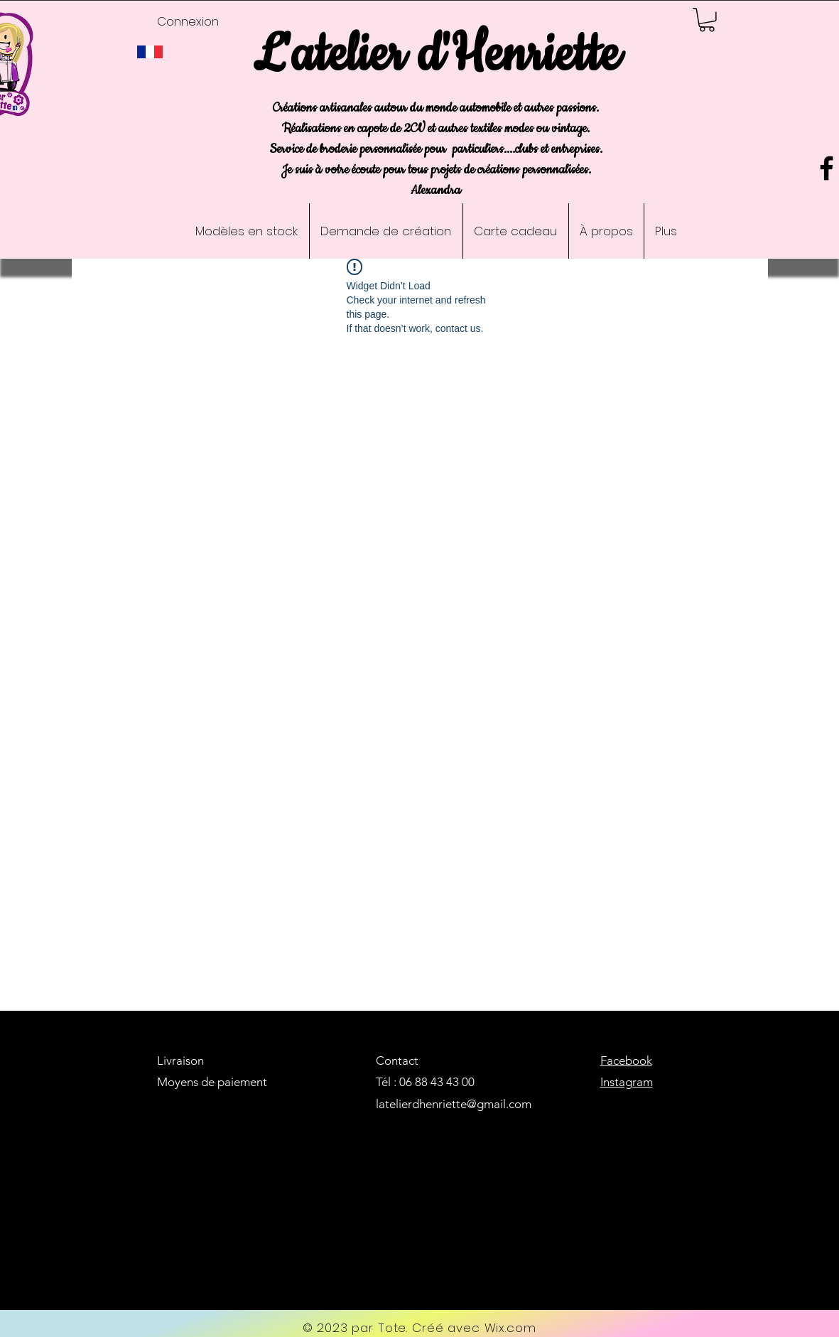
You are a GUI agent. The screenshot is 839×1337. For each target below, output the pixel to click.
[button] (707, 20)
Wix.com (510, 1327)
